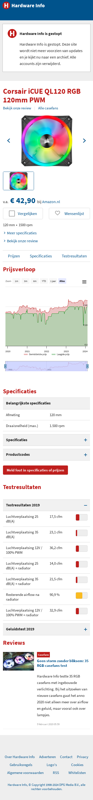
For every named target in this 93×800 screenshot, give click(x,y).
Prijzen (14, 256)
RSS (56, 772)
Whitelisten (77, 772)
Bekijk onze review (17, 108)
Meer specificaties (20, 232)
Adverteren (47, 756)
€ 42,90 (22, 200)
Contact (66, 756)
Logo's (52, 764)
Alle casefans (48, 108)
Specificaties (41, 256)
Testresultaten (74, 256)
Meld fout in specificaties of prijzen (35, 470)
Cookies (77, 764)
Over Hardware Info (20, 756)
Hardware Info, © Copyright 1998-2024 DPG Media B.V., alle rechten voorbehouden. (46, 787)
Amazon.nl (51, 201)
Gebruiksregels (21, 764)
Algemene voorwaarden (25, 772)
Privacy (82, 756)
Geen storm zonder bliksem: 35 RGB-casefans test (63, 663)
